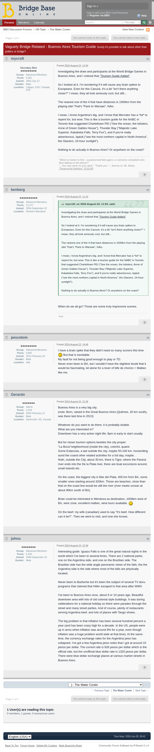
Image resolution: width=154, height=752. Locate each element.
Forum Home (27, 745)
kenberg (18, 190)
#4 (148, 395)
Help (142, 16)
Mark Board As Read (70, 745)
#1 (148, 59)
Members (24, 22)
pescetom (19, 337)
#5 (148, 539)
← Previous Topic (101, 690)
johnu (16, 538)
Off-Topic (40, 29)
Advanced (150, 22)
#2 (148, 190)
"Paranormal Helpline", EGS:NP (76, 168)
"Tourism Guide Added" (115, 76)
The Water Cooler (60, 29)
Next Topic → (142, 690)
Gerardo (18, 394)
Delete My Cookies (46, 745)
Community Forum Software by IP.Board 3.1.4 (124, 745)
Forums (9, 22)
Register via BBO (100, 15)
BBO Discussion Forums (17, 29)
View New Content (133, 29)
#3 (148, 337)
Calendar (39, 22)
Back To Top (12, 745)
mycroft (17, 58)
